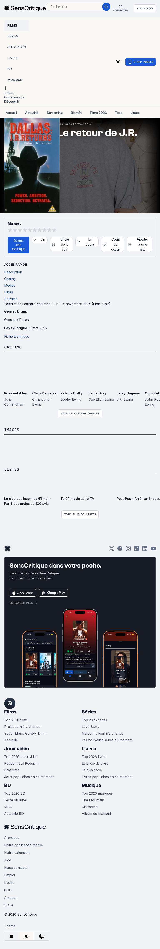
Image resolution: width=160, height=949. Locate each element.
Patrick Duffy (71, 393)
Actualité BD (14, 813)
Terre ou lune (15, 800)
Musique (91, 785)
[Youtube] (153, 550)
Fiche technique (16, 336)
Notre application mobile (23, 845)
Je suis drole (92, 770)
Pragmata (11, 770)
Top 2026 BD (14, 793)
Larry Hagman (128, 393)
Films (10, 712)
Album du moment (96, 813)
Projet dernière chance (22, 727)
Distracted (90, 807)
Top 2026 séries (94, 720)
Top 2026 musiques (97, 793)
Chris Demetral (44, 393)
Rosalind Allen (15, 393)
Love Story (90, 727)
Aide (7, 860)
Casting (13, 347)
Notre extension (17, 852)
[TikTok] (136, 550)
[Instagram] (128, 550)
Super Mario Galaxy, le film (25, 733)
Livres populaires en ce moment (107, 777)
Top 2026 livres (94, 757)
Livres (89, 748)
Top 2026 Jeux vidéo (21, 757)
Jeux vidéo (16, 748)
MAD (8, 807)
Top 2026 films (16, 720)
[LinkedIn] (145, 550)
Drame (22, 311)
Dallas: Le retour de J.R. (78, 123)
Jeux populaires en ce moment (29, 777)
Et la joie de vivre (95, 763)
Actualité (11, 740)
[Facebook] (120, 550)
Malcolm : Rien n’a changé (102, 733)
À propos (11, 837)
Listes (11, 469)
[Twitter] (111, 550)
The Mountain (93, 800)
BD (7, 785)
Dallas (24, 320)
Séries (89, 712)
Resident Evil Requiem (21, 763)
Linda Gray (97, 393)
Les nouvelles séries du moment (107, 740)
